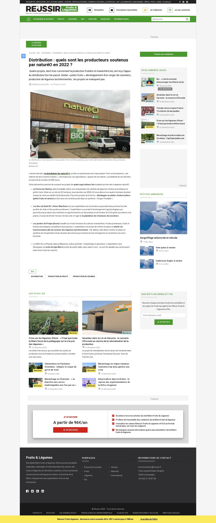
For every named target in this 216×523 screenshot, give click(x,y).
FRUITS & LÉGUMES (79, 2)
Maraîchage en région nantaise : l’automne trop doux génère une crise (114, 367)
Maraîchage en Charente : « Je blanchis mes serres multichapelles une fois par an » (60, 382)
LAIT (118, 2)
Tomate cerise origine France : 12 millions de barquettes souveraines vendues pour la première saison (170, 112)
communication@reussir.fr (149, 467)
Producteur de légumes (84, 276)
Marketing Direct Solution (145, 513)
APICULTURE (41, 2)
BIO (48, 2)
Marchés (105, 19)
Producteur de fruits (58, 276)
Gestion (92, 19)
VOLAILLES (167, 2)
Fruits (61, 19)
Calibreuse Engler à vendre (169, 261)
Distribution (37, 276)
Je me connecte (182, 10)
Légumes (72, 19)
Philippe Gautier (59, 84)
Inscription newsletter (126, 10)
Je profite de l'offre (148, 519)
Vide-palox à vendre (165, 247)
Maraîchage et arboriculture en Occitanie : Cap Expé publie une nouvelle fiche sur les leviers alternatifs (170, 139)
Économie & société (43, 19)
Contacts (37, 513)
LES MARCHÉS (126, 2)
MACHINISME (138, 2)
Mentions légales (171, 513)
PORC (153, 2)
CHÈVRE (68, 2)
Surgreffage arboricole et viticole (158, 237)
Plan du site (122, 513)
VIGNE (158, 2)
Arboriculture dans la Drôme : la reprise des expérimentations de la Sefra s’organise (114, 382)
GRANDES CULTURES (96, 2)
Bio (82, 19)
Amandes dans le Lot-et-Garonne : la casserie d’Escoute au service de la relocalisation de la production (170, 99)
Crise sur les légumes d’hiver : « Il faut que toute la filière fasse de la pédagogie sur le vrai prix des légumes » (170, 125)
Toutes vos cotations (163, 54)
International (121, 19)
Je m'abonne (156, 10)
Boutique (50, 513)
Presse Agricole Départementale (96, 513)
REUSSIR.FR (30, 2)
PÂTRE (147, 2)
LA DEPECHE (110, 2)
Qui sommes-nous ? (68, 513)
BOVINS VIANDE (57, 2)
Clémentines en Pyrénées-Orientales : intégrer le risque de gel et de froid (60, 367)
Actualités (99, 10)
